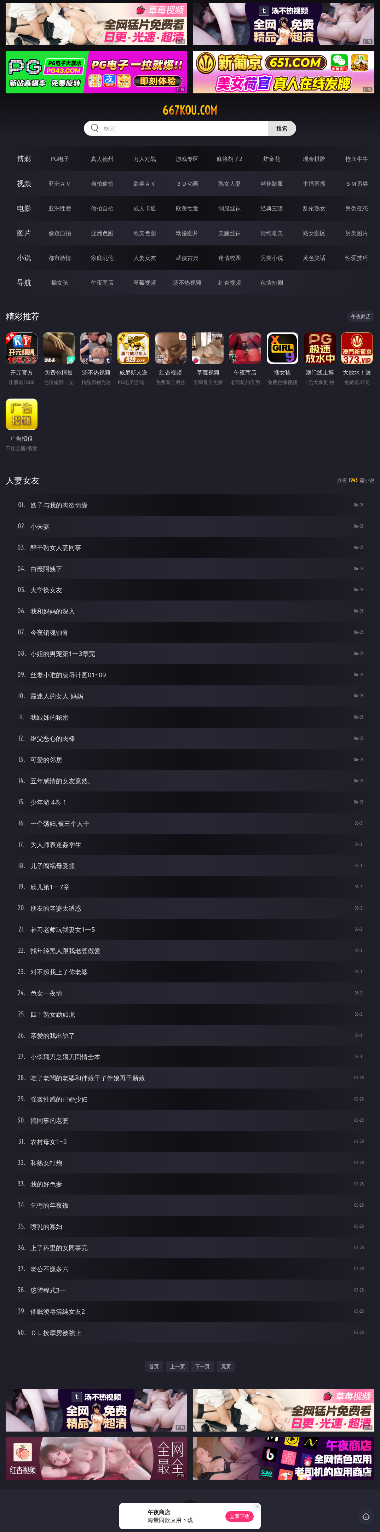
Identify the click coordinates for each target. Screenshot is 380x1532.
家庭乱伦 (102, 258)
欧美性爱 (187, 208)
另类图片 (356, 233)
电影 (24, 208)
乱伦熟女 (314, 208)
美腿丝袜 (229, 233)
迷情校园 (229, 258)
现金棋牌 (314, 159)
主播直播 (314, 183)
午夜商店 (102, 282)
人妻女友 (144, 258)
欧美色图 (144, 233)
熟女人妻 (229, 183)
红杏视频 (229, 282)
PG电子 (60, 159)
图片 (24, 233)
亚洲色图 (102, 233)
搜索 (282, 128)
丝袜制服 (271, 183)
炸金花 (271, 159)
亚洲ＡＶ (59, 183)
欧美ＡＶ (144, 183)
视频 (24, 183)
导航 (24, 282)
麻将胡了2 (229, 159)
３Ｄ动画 (187, 183)
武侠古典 (187, 258)
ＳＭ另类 (356, 183)
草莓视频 (144, 282)
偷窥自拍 (59, 233)
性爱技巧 (356, 258)
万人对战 (144, 159)
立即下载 (239, 1516)
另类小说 (271, 258)
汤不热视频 (187, 282)
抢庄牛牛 (356, 159)
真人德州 (102, 159)
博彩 (24, 158)
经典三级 (271, 208)
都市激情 (59, 258)
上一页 (177, 1366)
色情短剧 (271, 282)
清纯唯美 (271, 233)
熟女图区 (314, 233)
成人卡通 (144, 208)
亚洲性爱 (59, 208)
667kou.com (189, 110)
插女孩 (59, 282)
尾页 (226, 1366)
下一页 (202, 1366)
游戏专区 (187, 159)
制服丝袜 (229, 208)
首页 (154, 1366)
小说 (24, 257)
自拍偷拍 (102, 183)
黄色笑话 (314, 258)
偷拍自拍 (102, 208)
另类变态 (356, 208)
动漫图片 (187, 233)
